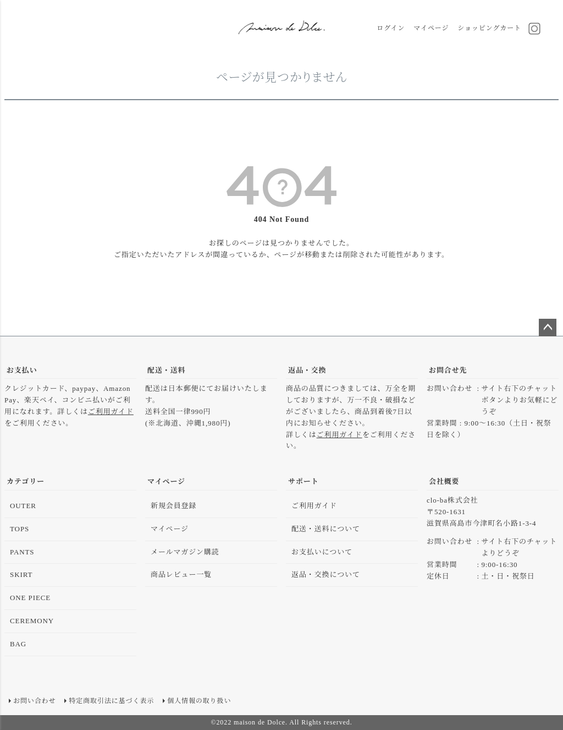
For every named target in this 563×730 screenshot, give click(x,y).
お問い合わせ (34, 701)
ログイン (391, 28)
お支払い (22, 370)
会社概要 (444, 481)
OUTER (23, 506)
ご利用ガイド (111, 411)
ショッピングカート (489, 28)
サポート (303, 481)
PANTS (22, 552)
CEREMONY (32, 621)
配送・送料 (166, 370)
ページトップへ (547, 327)
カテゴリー (26, 481)
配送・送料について (325, 529)
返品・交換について (325, 574)
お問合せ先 (448, 370)
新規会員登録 (173, 506)
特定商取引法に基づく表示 (111, 701)
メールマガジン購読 (185, 552)
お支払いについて (321, 552)
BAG (18, 644)
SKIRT (21, 574)
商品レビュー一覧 (181, 574)
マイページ (431, 28)
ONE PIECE (30, 597)
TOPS (19, 529)
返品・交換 (307, 370)
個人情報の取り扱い (199, 701)
